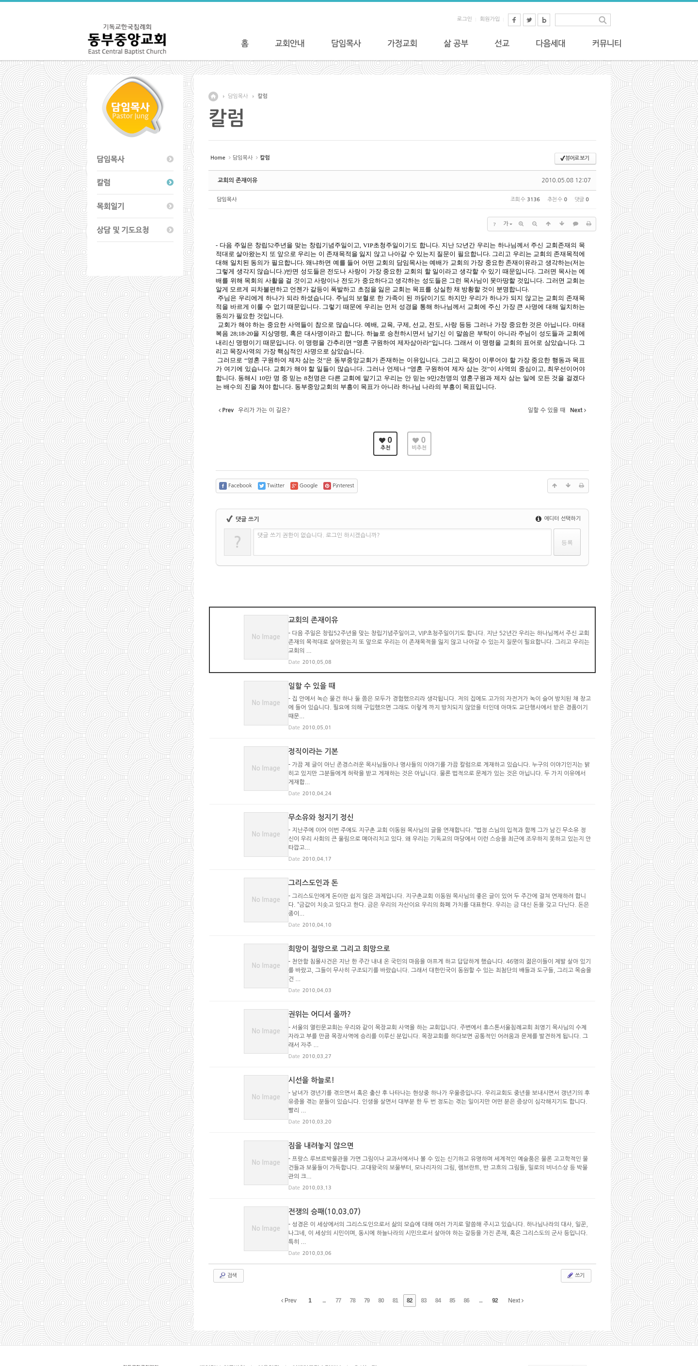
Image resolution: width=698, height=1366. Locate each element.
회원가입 (490, 19)
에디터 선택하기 (558, 518)
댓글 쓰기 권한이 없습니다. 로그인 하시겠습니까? (318, 535)
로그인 (464, 19)
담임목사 (238, 96)
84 (438, 1249)
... (324, 1249)
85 (452, 1249)
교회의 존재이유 (237, 180)
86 (466, 1249)
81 (395, 1249)
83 (423, 1249)
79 (366, 1249)
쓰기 (575, 1224)
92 (494, 1249)
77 (338, 1249)
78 (352, 1249)
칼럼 (262, 96)
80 (380, 1249)
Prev (289, 1249)
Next (516, 1249)
